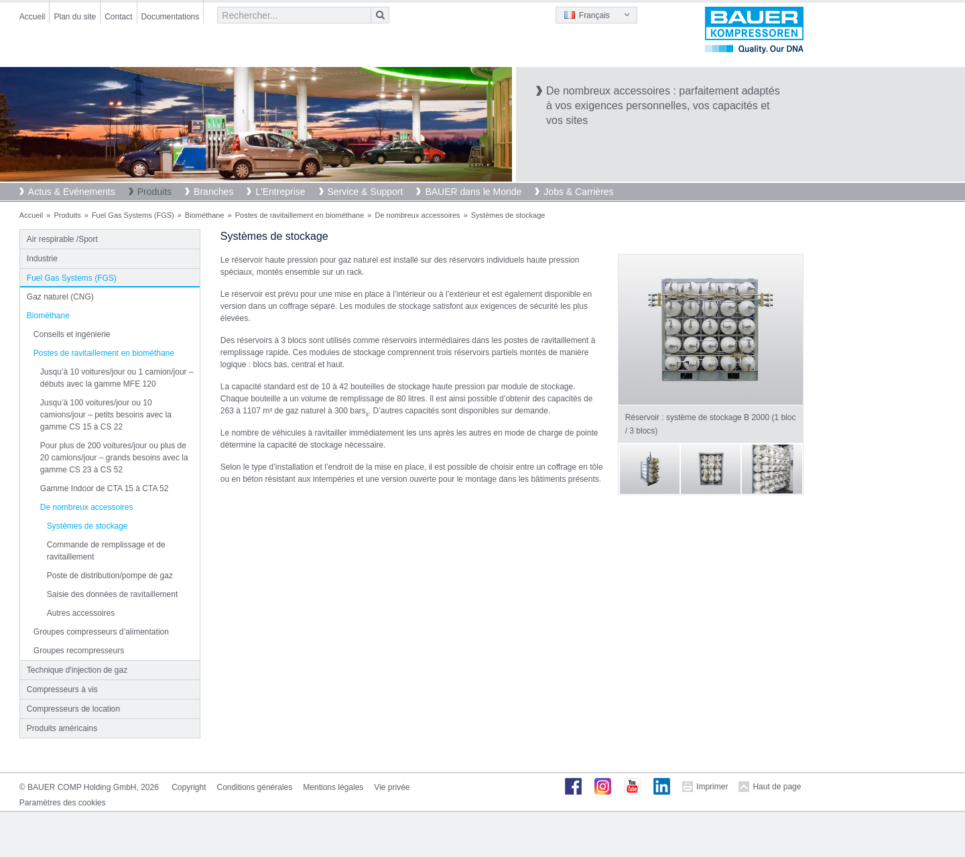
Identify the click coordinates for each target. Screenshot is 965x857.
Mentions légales (333, 787)
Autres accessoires (81, 613)
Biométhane (204, 215)
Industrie (42, 258)
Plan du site (75, 16)
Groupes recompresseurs (79, 650)
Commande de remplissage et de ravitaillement (106, 551)
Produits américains (62, 728)
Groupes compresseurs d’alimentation (101, 632)
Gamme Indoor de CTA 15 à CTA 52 (104, 488)
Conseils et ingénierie (72, 334)
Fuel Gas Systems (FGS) (133, 215)
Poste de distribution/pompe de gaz (110, 575)
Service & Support (365, 191)
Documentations (170, 16)
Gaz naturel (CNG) (60, 297)
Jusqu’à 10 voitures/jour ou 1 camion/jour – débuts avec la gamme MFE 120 (117, 378)
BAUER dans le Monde (473, 191)
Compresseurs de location (73, 709)
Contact (118, 16)
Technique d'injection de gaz (77, 670)
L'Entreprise (280, 191)
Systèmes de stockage (87, 526)
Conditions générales (255, 787)
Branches (213, 191)
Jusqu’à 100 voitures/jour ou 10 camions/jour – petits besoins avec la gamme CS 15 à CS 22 (106, 415)
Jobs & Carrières (578, 191)
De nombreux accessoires (417, 215)
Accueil (32, 16)
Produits (154, 191)
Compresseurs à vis (62, 689)
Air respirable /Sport (62, 239)
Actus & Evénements (71, 191)
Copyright (189, 787)
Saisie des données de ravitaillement (112, 594)
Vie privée (391, 787)
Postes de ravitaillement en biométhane (300, 215)
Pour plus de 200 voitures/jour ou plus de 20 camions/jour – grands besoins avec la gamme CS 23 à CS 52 (114, 457)
